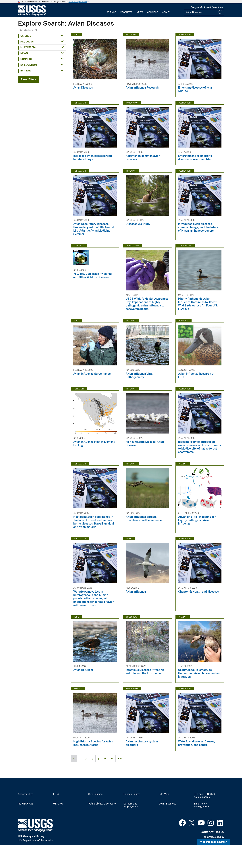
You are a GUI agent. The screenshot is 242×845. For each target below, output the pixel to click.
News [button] (24, 53)
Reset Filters (28, 79)
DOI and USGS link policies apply (204, 795)
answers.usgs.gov (214, 836)
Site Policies (95, 794)
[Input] (204, 12)
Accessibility (25, 794)
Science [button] (25, 35)
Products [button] (27, 41)
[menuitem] (111, 10)
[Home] (32, 14)
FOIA (56, 794)
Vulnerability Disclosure (102, 803)
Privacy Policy (131, 794)
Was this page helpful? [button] (213, 841)
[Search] (221, 12)
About (165, 12)
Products (126, 12)
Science (111, 12)
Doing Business (167, 803)
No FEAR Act (25, 803)
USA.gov (58, 803)
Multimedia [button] (28, 47)
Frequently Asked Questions (207, 7)
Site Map (164, 794)
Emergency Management (201, 805)
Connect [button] (26, 59)
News (139, 12)
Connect (152, 12)
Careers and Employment (130, 805)
